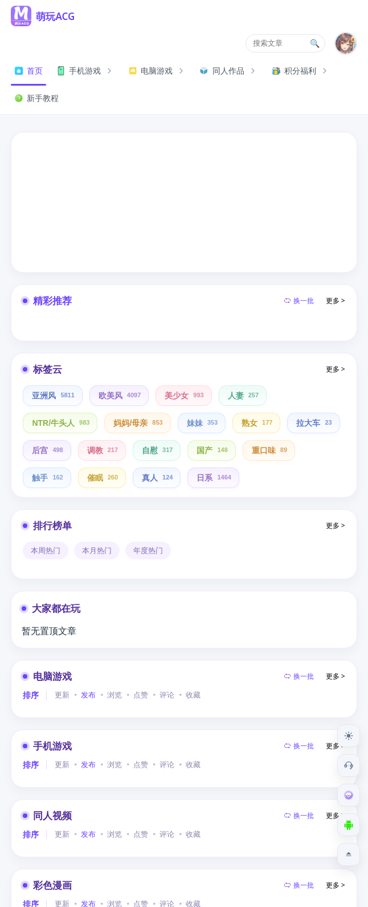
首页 (28, 70)
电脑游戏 (157, 70)
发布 (88, 695)
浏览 (114, 695)
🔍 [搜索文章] (315, 43)
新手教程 (36, 97)
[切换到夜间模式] (348, 735)
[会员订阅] (348, 795)
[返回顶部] (348, 854)
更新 (62, 695)
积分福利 (301, 70)
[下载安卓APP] (348, 824)
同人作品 (229, 70)
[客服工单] (348, 765)
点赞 (140, 695)
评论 (167, 695)
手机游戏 (85, 70)
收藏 (193, 695)
